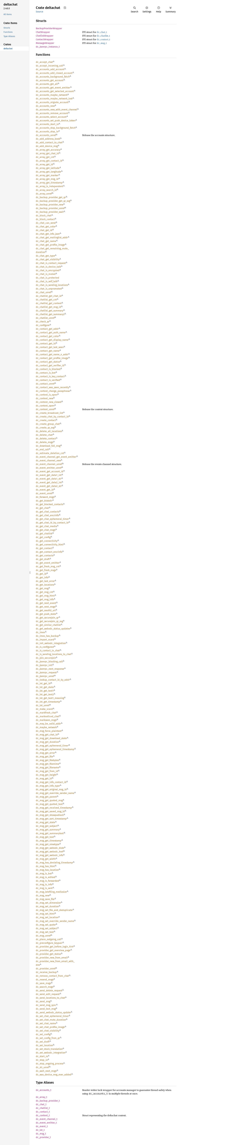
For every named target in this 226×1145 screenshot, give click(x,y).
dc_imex (40, 632)
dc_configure (42, 325)
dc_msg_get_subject (46, 826)
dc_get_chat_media (46, 526)
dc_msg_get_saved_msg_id (50, 811)
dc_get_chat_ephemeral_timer (52, 519)
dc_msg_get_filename (47, 767)
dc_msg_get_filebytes (47, 760)
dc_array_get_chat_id (47, 153)
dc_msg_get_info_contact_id (51, 782)
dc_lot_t (40, 1130)
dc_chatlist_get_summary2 (50, 314)
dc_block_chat (43, 215)
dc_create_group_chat (48, 424)
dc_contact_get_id (46, 343)
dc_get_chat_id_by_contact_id (52, 522)
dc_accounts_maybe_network (51, 95)
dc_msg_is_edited (45, 877)
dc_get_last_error (45, 581)
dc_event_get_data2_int (49, 482)
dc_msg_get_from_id (47, 771)
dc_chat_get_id (44, 230)
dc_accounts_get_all (47, 84)
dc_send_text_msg (46, 1008)
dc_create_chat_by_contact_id (52, 416)
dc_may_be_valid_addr (48, 723)
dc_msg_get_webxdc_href (49, 851)
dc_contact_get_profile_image (52, 358)
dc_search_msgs (44, 986)
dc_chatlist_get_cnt (46, 299)
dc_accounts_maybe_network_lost (54, 98)
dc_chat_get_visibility (47, 259)
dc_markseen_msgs (46, 720)
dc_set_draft (42, 1041)
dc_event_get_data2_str (48, 486)
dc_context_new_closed (48, 402)
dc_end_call (42, 449)
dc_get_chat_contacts (47, 511)
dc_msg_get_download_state (51, 738)
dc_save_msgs (43, 983)
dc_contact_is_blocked (48, 369)
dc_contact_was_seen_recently (52, 387)
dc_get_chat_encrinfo (47, 515)
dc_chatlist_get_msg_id (48, 307)
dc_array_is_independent (49, 186)
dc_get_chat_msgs (45, 530)
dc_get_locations (45, 584)
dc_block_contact (45, 219)
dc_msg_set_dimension (48, 902)
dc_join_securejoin (46, 657)
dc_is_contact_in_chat (48, 650)
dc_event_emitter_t (46, 1122)
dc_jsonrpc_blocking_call (49, 661)
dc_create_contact (46, 420)
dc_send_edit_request (48, 994)
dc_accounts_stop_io (47, 131)
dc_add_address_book (48, 138)
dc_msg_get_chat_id (47, 734)
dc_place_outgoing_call (48, 939)
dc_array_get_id (44, 164)
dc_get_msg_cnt (44, 592)
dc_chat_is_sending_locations (52, 285)
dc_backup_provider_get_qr (51, 197)
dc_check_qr (42, 321)
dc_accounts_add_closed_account (54, 73)
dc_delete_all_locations (49, 431)
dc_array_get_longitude (48, 171)
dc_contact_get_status (48, 361)
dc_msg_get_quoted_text (49, 804)
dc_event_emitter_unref (48, 467)
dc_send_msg (43, 1001)
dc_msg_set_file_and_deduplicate (54, 910)
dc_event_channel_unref (49, 464)
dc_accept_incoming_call (49, 65)
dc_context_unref (45, 409)
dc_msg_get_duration (47, 742)
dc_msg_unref (43, 935)
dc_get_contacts (44, 555)
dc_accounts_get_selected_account (55, 91)
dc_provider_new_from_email (52, 957)
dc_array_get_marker (47, 175)
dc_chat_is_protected (47, 277)
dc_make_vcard (44, 709)
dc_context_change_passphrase (53, 391)
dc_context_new (44, 398)
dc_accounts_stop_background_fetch (55, 127)
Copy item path (65, 7)
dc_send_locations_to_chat (50, 997)
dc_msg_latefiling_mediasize (51, 891)
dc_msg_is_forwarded (47, 880)
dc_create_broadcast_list (49, 413)
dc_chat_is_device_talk (48, 266)
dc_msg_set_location (47, 917)
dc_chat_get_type (45, 255)
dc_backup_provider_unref (50, 208)
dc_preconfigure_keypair (49, 943)
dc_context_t (43, 1115)
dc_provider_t (43, 1137)
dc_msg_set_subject (46, 928)
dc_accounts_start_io (47, 124)
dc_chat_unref (43, 292)
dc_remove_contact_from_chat (52, 976)
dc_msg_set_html (45, 913)
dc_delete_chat (44, 435)
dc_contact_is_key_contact (50, 376)
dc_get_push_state (46, 614)
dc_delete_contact (46, 438)
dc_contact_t (103, 39)
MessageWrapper (45, 43)
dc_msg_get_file (44, 756)
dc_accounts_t (43, 1090)
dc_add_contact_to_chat (49, 142)
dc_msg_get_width (46, 859)
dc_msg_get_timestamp (48, 840)
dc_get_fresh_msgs (46, 570)
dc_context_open (45, 405)
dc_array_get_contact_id (49, 160)
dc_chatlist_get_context (48, 303)
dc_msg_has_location (47, 870)
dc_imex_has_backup (47, 636)
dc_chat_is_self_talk (46, 281)
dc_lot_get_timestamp (48, 701)
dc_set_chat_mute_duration (51, 1019)
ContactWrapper (44, 39)
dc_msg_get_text (45, 837)
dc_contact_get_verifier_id (50, 365)
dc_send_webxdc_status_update (53, 1012)
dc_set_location (44, 1045)
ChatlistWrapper (44, 35)
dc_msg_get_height (46, 774)
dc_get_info (42, 577)
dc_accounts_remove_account (52, 113)
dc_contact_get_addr (47, 329)
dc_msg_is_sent (44, 888)
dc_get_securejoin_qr (47, 617)
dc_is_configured (45, 647)
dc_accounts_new (45, 106)
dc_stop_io (42, 1060)
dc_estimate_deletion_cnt (50, 453)
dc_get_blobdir (44, 500)
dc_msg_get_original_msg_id (51, 789)
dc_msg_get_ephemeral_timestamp (55, 749)
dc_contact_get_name (47, 350)
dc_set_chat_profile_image (50, 1027)
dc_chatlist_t (103, 35)
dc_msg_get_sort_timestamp (51, 818)
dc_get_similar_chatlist (48, 625)
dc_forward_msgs (45, 497)
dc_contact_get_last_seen (50, 347)
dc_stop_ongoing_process (49, 1063)
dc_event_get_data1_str (48, 478)
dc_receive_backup (46, 972)
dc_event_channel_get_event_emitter (56, 456)
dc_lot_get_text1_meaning (50, 698)
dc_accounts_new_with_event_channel (56, 109)
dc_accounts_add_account (50, 69)
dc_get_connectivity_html (49, 544)
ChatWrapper (43, 32)
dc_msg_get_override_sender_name (55, 793)
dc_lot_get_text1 (45, 690)
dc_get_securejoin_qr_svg (49, 621)
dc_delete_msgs (44, 442)
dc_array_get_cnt (45, 157)
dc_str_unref (42, 1067)
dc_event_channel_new (48, 460)
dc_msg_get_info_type (48, 785)
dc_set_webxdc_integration (50, 1052)
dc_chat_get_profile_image (50, 244)
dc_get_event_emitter (47, 562)
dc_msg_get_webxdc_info (49, 855)
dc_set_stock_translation (49, 1049)
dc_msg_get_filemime (47, 764)
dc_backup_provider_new (49, 204)
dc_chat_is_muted (45, 274)
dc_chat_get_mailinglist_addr (52, 237)
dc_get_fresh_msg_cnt (47, 566)
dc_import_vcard (45, 639)
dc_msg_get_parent (46, 796)
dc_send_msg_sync (46, 1005)
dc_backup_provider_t (48, 1100)
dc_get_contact (44, 548)
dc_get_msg (42, 588)
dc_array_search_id (46, 190)
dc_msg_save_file (45, 899)
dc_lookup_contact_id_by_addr (53, 679)
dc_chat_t (102, 32)
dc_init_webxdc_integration (51, 643)
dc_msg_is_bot (44, 873)
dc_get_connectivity (46, 541)
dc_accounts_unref (46, 135)
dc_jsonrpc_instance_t (48, 46)
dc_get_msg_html (45, 595)
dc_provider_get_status (48, 954)
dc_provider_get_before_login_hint (54, 946)
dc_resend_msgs (44, 979)
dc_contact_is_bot (45, 372)
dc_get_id (41, 573)
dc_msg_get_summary (47, 829)
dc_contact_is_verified (48, 380)
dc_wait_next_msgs (46, 1071)
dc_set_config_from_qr (48, 1038)
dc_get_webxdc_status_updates (53, 628)
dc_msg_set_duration (47, 906)
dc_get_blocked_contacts (49, 504)
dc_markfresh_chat (46, 712)
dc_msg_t (102, 43)
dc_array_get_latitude (47, 168)
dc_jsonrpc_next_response (50, 668)
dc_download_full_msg (48, 445)
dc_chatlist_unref (45, 318)
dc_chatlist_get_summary (49, 310)
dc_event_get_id (45, 489)
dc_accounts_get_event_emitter (53, 87)
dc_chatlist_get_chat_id (48, 296)
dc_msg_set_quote (46, 924)
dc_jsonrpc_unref (45, 676)
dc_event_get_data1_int (48, 475)
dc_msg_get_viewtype (47, 844)
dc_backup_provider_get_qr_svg (53, 201)
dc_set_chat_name (46, 1023)
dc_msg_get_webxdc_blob (50, 848)
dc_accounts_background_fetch (53, 76)
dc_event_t (42, 1126)
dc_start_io (42, 1056)
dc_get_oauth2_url (46, 610)
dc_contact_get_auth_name (50, 332)
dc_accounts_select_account (51, 117)
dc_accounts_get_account (49, 80)
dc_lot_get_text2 (45, 694)
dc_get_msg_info (45, 599)
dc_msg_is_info (44, 884)
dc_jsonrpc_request (46, 672)
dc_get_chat (42, 508)
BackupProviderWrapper (49, 28)
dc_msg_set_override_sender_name (55, 921)
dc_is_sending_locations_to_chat (53, 654)
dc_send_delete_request (49, 990)
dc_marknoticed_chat (47, 716)
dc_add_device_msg (47, 146)
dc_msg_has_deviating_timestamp (54, 862)
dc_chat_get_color (45, 226)
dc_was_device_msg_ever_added (53, 1074)
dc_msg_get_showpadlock (50, 815)
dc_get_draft (42, 559)
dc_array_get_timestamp (49, 182)
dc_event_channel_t (46, 1119)
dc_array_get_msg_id (47, 179)
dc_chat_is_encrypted (47, 270)
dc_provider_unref (45, 968)
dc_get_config (43, 537)
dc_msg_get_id (44, 778)
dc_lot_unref (42, 705)
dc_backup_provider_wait (50, 212)
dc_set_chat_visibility (47, 1030)
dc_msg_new (42, 895)
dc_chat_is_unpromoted (49, 288)
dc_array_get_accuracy (48, 149)
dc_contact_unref (45, 383)
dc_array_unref (44, 193)
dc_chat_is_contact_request (51, 263)
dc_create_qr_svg (45, 427)
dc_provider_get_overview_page (53, 950)
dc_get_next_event (46, 603)
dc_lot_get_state (45, 687)
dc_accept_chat (44, 62)
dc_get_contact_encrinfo (49, 551)
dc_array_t (41, 1097)
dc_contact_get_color (47, 336)
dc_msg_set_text (45, 932)
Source (39, 11)
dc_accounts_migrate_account (52, 102)
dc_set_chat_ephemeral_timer (52, 1016)
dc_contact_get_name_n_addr (52, 354)
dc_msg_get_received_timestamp (54, 807)
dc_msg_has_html (45, 866)
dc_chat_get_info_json (48, 233)
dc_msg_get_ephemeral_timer (52, 745)
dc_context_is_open (46, 394)
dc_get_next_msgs (45, 606)
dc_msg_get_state (45, 822)
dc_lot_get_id (43, 683)
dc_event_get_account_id (49, 471)
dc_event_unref (44, 493)
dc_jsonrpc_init (44, 665)
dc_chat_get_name (46, 241)
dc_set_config (43, 1034)
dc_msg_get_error (45, 753)
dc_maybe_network (46, 727)
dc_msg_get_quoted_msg (49, 800)
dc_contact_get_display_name (52, 339)
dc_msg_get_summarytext (50, 833)
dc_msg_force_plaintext (48, 731)
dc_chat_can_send (46, 223)
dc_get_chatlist (44, 533)
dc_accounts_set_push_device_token (55, 120)
